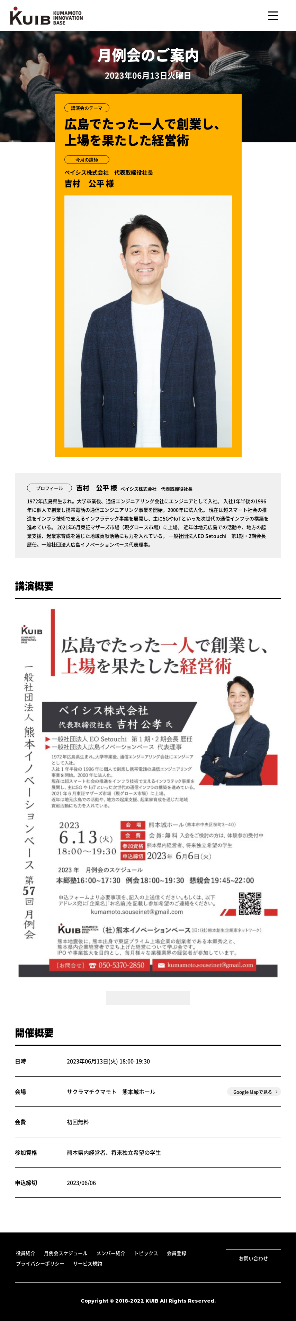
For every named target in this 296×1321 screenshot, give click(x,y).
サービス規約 (87, 1263)
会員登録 (176, 1252)
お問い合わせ (253, 1258)
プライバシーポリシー (40, 1263)
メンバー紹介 (110, 1252)
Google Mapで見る (252, 1091)
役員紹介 (25, 1252)
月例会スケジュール (66, 1252)
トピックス (146, 1252)
